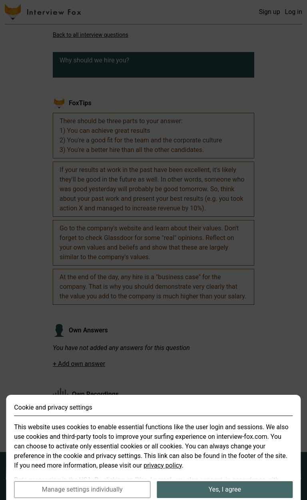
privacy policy (163, 473)
